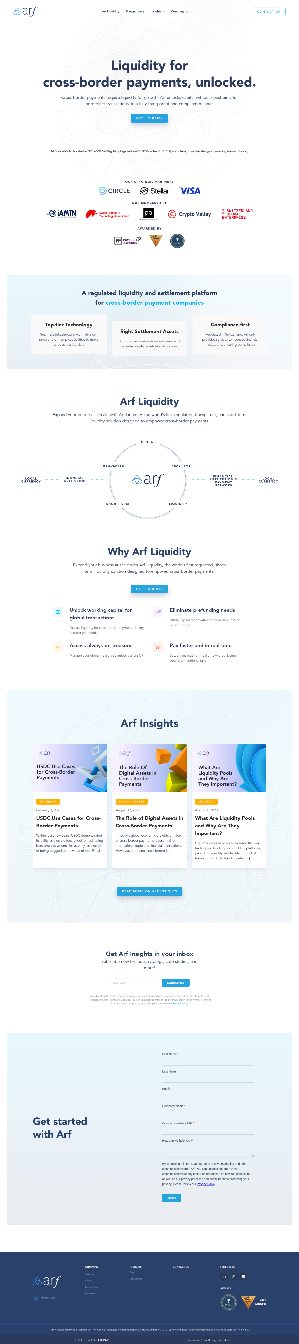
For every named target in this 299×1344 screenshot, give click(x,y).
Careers (88, 1279)
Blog (132, 1271)
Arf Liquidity (110, 11)
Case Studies (136, 1277)
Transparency (135, 11)
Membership (91, 1292)
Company (177, 11)
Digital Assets (132, 802)
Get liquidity (149, 118)
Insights (156, 11)
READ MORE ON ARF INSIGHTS (149, 889)
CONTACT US (268, 11)
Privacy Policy (91, 1285)
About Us (89, 1272)
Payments (48, 802)
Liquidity (206, 802)
